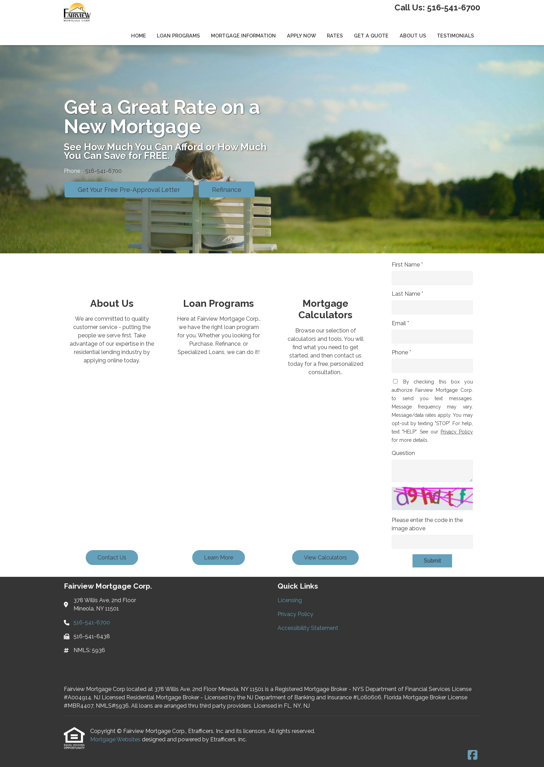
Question (403, 453)
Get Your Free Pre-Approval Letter (129, 189)
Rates (335, 36)
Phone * (401, 352)
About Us (413, 36)
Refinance (226, 189)
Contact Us (111, 557)
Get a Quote (371, 36)
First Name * (407, 264)
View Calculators (325, 557)
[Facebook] (472, 755)
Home (138, 36)
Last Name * (407, 293)
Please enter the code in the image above (427, 524)
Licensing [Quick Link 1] (290, 600)
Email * (400, 323)
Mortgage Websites (116, 739)
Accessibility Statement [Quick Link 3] (308, 628)
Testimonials (455, 36)
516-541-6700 (453, 7)
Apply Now (301, 36)
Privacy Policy (457, 432)
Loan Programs (178, 36)
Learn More (218, 557)
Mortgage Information (243, 36)
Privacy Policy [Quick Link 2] (295, 614)
